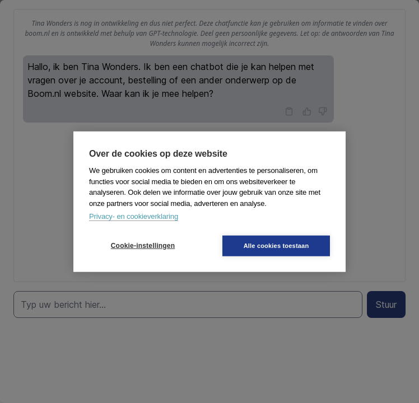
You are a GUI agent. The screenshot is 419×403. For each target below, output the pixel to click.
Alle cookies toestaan (276, 245)
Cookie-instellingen (143, 246)
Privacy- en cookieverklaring (133, 216)
